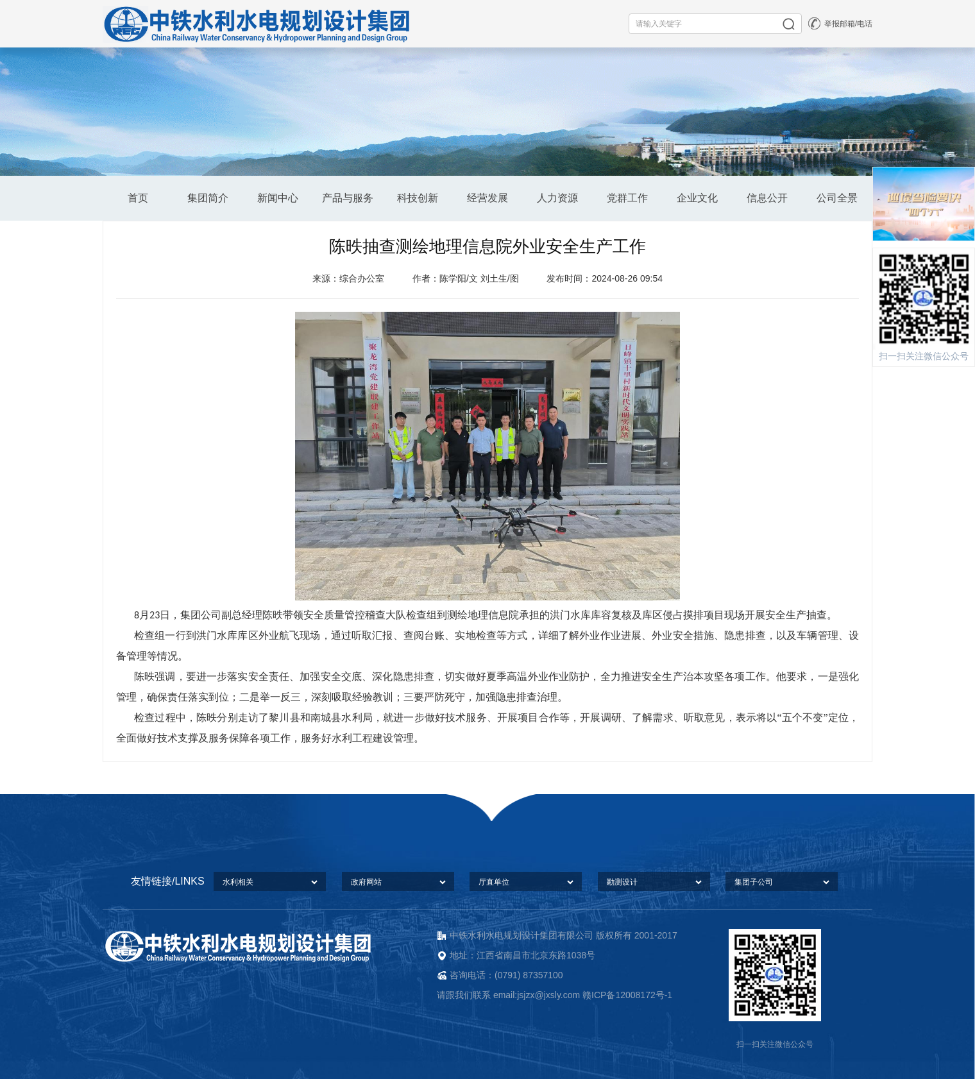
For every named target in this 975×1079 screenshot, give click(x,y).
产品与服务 (347, 197)
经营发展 (487, 197)
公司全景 (837, 197)
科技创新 (417, 197)
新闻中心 (277, 197)
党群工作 (627, 197)
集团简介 (207, 197)
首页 (138, 197)
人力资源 (557, 197)
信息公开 (767, 197)
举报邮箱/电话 (848, 23)
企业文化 (697, 197)
